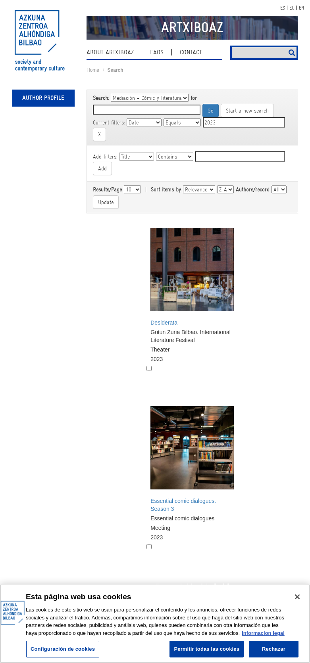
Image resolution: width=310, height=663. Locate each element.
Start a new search (247, 110)
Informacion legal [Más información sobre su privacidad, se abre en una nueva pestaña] (263, 633)
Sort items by (166, 189)
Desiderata (163, 322)
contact (191, 52)
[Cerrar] (297, 597)
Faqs (157, 52)
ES (282, 8)
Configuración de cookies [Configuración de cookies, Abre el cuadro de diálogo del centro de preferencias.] (63, 649)
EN (301, 8)
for (194, 98)
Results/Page (107, 189)
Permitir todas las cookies (206, 649)
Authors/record (253, 189)
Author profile (43, 97)
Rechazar (273, 649)
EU (292, 8)
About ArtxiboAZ (110, 52)
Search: (101, 98)
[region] (155, 623)
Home (93, 70)
